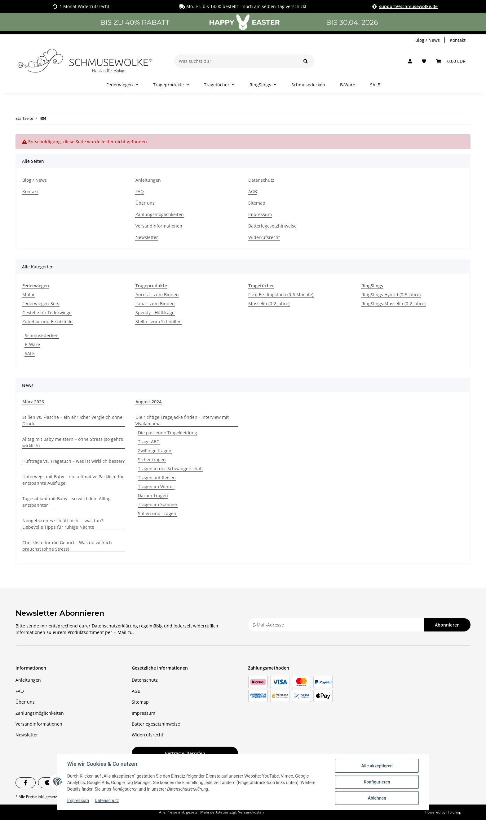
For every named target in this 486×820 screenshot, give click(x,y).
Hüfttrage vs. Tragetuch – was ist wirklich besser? (73, 461)
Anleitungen (148, 180)
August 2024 (148, 402)
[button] (410, 61)
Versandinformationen (158, 226)
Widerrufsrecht (264, 237)
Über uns (145, 203)
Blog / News (427, 40)
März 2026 (33, 402)
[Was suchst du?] (235, 61)
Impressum (78, 800)
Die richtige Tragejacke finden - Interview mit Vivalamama (182, 420)
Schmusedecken (42, 335)
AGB (252, 191)
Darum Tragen (153, 495)
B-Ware (32, 344)
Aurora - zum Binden (157, 294)
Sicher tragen (152, 459)
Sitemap (256, 203)
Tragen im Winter (156, 486)
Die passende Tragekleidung (167, 433)
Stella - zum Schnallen (158, 321)
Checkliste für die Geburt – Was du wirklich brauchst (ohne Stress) (67, 546)
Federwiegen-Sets (40, 303)
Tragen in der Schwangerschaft (170, 468)
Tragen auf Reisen (157, 477)
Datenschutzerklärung (115, 626)
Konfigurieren (377, 781)
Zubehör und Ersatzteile (47, 321)
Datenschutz (107, 800)
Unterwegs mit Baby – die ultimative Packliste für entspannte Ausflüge (73, 480)
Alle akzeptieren (376, 765)
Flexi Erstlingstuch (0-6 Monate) (280, 294)
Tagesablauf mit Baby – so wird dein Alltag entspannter (66, 502)
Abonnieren (447, 625)
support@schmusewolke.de (408, 6)
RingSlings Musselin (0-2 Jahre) (393, 303)
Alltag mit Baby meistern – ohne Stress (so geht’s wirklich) (72, 442)
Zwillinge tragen (154, 450)
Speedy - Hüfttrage (155, 312)
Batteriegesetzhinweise (272, 226)
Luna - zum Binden (155, 303)
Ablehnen (377, 798)
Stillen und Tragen (157, 513)
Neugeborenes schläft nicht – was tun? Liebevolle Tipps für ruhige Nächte (62, 524)
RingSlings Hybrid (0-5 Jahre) (391, 294)
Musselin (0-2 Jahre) (268, 303)
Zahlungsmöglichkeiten (159, 214)
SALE (30, 353)
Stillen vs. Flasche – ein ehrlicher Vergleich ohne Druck (72, 420)
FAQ (139, 191)
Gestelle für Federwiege (47, 312)
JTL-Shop (453, 812)
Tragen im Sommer (158, 504)
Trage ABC (148, 442)
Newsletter (146, 237)
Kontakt (458, 40)
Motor (28, 294)
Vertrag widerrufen (185, 753)
